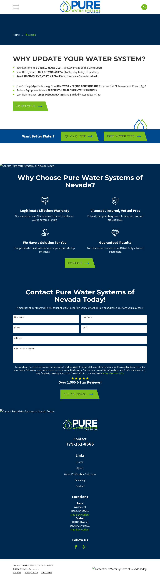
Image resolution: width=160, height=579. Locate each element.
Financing (80, 480)
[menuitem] (17, 572)
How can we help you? (24, 348)
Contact (80, 486)
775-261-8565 (80, 444)
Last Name (87, 317)
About (80, 468)
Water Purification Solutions (80, 474)
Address (18, 338)
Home (80, 462)
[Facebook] (76, 547)
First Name (19, 317)
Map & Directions (80, 514)
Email (85, 327)
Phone (17, 327)
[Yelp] (84, 547)
